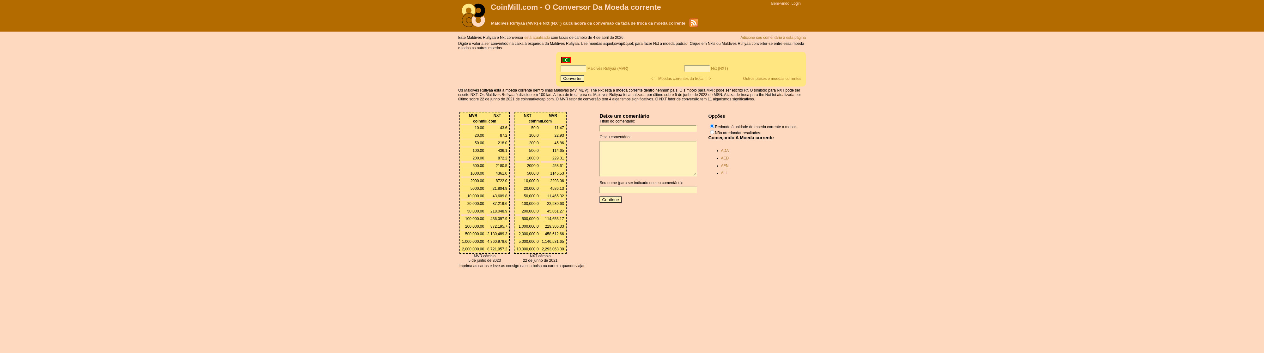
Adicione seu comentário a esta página (773, 37)
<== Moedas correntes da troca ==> (681, 78)
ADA (725, 150)
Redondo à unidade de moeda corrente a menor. (756, 127)
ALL (724, 173)
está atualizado (537, 37)
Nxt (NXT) (719, 68)
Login (796, 3)
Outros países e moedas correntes (772, 78)
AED (725, 158)
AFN (725, 166)
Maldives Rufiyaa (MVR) (607, 68)
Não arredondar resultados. (738, 133)
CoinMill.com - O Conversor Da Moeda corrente (576, 7)
